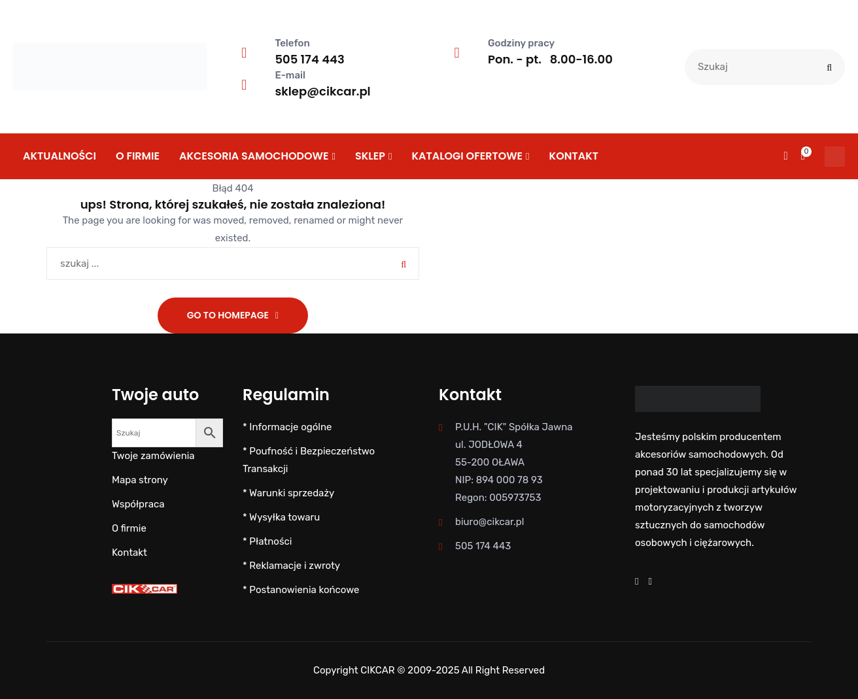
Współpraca (138, 504)
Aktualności (59, 155)
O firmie (138, 155)
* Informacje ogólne (287, 427)
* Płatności (267, 541)
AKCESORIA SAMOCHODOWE (254, 155)
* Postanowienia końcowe (301, 590)
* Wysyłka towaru (281, 517)
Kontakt (573, 155)
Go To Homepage (228, 315)
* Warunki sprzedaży (288, 493)
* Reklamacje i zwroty (291, 565)
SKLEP (370, 155)
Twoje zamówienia (153, 456)
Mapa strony (140, 480)
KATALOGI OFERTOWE (467, 155)
